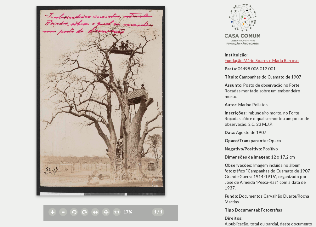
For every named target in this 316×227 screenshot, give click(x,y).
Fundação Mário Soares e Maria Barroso (262, 60)
